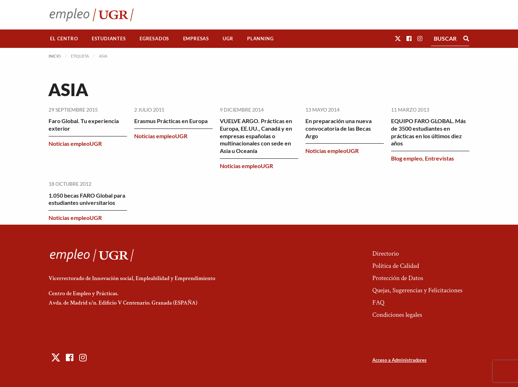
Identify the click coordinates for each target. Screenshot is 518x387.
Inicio (55, 56)
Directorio (385, 253)
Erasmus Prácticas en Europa (171, 120)
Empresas (196, 38)
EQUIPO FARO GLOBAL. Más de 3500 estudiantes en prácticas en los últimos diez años (428, 132)
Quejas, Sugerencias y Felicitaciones (417, 290)
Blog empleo (406, 158)
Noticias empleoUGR (75, 143)
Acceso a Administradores (399, 360)
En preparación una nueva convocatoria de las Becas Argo (338, 128)
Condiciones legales (397, 315)
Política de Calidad (395, 266)
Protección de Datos (397, 278)
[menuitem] (64, 39)
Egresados (154, 38)
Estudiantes (109, 38)
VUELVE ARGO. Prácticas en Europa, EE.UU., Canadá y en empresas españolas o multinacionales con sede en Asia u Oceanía (256, 135)
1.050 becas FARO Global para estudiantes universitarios (87, 199)
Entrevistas (439, 158)
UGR (228, 38)
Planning (260, 38)
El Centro (64, 38)
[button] (398, 38)
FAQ (378, 302)
